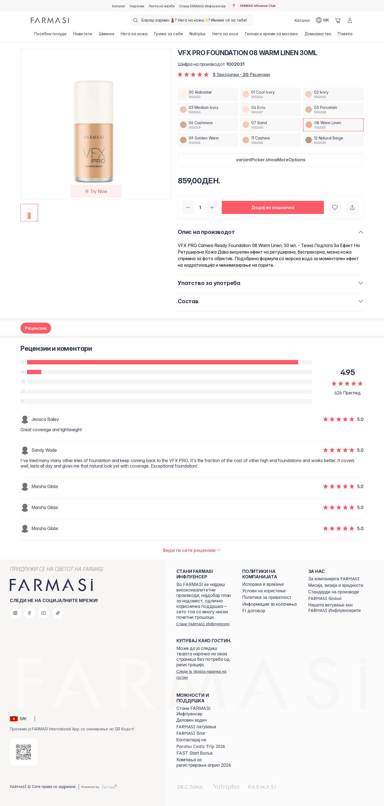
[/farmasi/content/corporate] (325, 598)
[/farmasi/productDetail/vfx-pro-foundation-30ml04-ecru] (270, 109)
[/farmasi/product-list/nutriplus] (197, 35)
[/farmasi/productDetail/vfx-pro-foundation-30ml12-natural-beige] (333, 140)
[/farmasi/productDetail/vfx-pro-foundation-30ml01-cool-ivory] (270, 94)
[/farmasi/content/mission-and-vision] (335, 585)
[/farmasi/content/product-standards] (333, 592)
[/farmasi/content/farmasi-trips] (196, 727)
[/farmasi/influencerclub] (253, 6)
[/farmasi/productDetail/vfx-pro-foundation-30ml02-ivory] (333, 94)
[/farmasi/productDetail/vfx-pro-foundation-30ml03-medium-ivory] (208, 109)
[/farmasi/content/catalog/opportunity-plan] (191, 720)
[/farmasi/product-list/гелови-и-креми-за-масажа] (271, 35)
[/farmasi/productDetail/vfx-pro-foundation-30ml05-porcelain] (333, 109)
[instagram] (15, 613)
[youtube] (43, 613)
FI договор (253, 610)
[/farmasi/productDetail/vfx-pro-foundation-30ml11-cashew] (270, 140)
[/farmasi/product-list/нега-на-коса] (225, 35)
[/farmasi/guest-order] (204, 674)
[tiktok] (57, 613)
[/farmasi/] (50, 20)
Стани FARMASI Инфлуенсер (193, 711)
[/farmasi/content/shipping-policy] (263, 584)
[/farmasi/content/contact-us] (191, 740)
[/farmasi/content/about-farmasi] (333, 579)
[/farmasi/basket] (338, 20)
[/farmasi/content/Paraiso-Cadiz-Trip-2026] (200, 746)
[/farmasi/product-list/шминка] (107, 35)
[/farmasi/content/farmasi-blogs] (191, 733)
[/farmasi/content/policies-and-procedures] (266, 597)
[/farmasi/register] (137, 5)
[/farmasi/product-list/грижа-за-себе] (168, 35)
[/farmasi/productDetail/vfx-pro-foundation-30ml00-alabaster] (208, 94)
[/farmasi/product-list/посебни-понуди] (50, 35)
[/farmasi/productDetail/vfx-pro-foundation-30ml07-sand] (270, 124)
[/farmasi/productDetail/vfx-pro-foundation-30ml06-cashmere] (208, 124)
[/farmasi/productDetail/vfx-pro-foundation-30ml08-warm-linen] (333, 124)
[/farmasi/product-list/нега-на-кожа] (134, 35)
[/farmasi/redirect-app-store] (23, 752)
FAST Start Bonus (194, 753)
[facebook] (29, 613)
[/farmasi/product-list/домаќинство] (318, 35)
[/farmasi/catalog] (119, 5)
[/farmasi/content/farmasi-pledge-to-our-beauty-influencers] (336, 607)
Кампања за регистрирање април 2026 (203, 762)
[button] (271, 159)
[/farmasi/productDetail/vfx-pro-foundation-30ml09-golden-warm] (208, 140)
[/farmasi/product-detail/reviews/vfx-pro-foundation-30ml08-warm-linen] (192, 550)
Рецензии (36, 328)
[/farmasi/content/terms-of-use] (264, 591)
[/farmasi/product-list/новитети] (83, 35)
